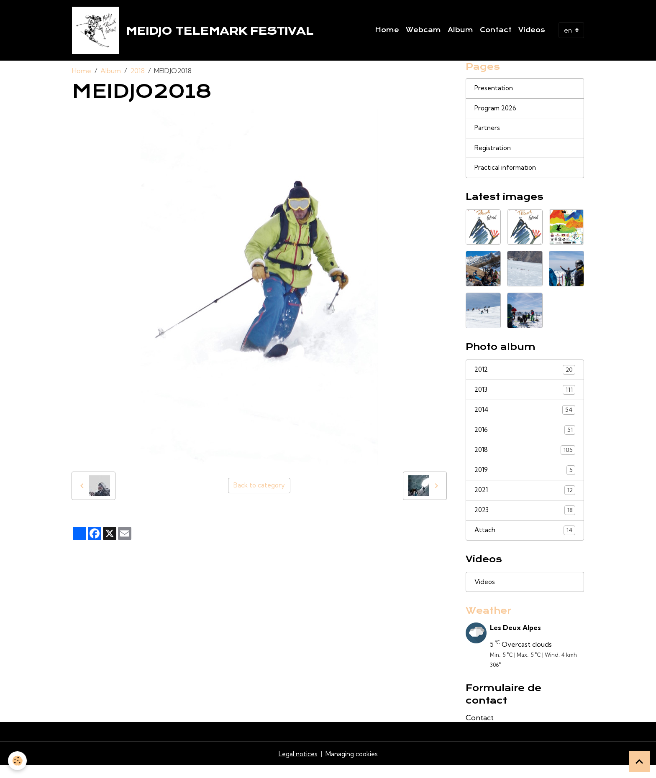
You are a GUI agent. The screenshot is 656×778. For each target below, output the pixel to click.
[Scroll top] (639, 761)
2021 (525, 500)
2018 (137, 73)
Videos (531, 31)
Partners (487, 134)
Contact (496, 31)
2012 (525, 377)
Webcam (423, 31)
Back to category (259, 489)
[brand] (196, 32)
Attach (525, 541)
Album (460, 31)
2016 (525, 438)
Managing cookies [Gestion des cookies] (352, 766)
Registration (493, 154)
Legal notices (297, 766)
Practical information (506, 175)
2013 (525, 397)
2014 (525, 418)
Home (387, 31)
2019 (525, 479)
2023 (525, 520)
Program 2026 (497, 113)
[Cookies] (17, 760)
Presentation (494, 93)
